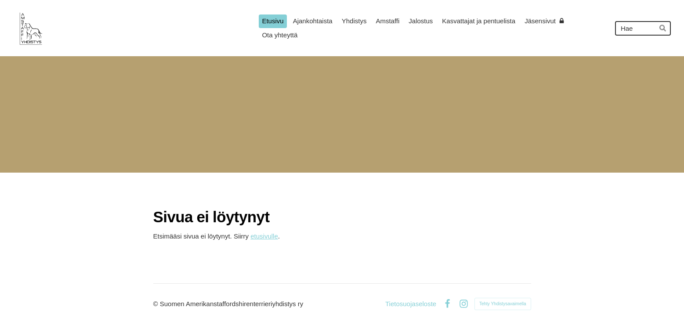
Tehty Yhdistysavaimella (502, 303)
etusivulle (264, 236)
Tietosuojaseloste (410, 303)
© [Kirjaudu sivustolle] (156, 303)
